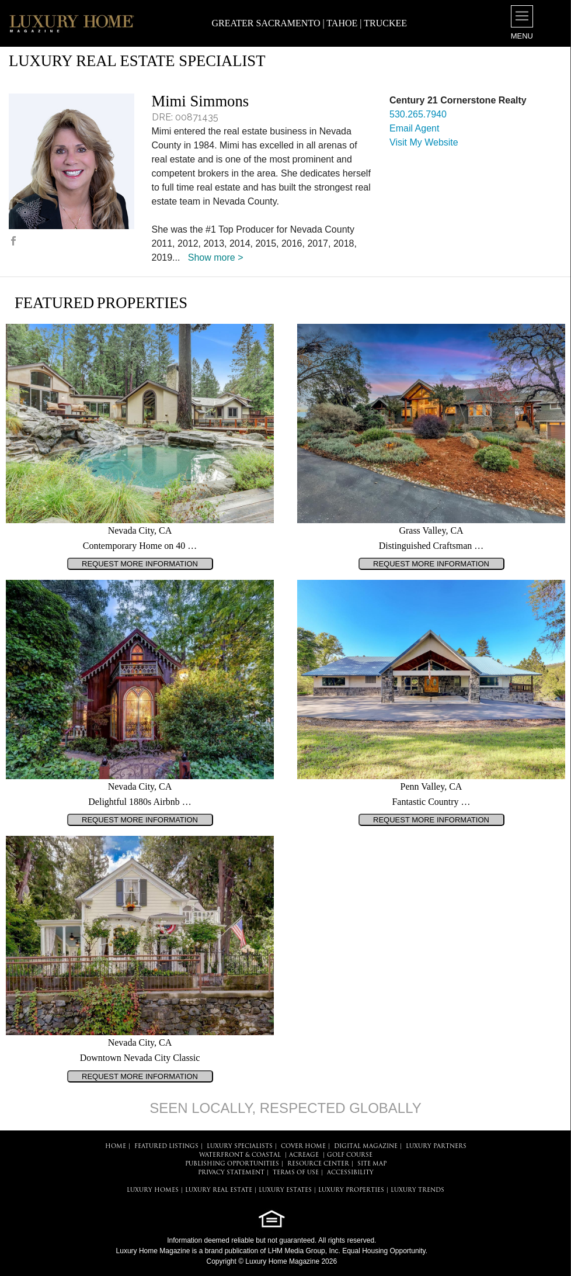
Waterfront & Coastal (240, 1155)
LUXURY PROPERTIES (351, 1190)
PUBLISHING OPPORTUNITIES (232, 1164)
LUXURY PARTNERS (436, 1146)
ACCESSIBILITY (350, 1173)
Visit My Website (423, 142)
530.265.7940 (418, 114)
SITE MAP (372, 1164)
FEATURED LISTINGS (166, 1146)
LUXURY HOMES (153, 1190)
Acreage (304, 1155)
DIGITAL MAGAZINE (366, 1146)
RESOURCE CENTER (318, 1164)
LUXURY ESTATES (285, 1190)
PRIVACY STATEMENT (231, 1173)
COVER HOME (303, 1146)
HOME (115, 1146)
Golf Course (349, 1155)
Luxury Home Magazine (153, 1251)
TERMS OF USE (296, 1173)
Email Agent (414, 128)
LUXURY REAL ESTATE (218, 1190)
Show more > (215, 257)
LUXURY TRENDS (417, 1190)
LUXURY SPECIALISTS (240, 1146)
